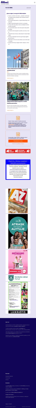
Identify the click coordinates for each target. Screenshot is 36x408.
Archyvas (7, 379)
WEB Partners (28, 406)
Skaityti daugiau (10, 78)
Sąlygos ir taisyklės (9, 403)
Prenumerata (8, 377)
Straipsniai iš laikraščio (9, 376)
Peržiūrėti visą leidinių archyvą (17, 143)
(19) (8, 71)
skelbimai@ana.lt (11, 124)
